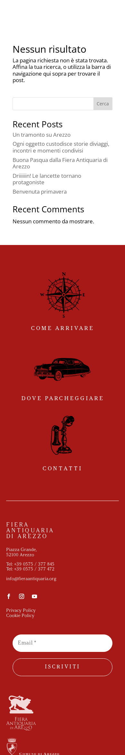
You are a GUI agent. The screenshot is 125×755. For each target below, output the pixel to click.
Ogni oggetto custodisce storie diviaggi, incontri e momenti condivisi (61, 147)
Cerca (103, 104)
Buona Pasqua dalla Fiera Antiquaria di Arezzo (60, 163)
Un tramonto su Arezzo (42, 134)
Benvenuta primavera (40, 191)
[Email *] (62, 643)
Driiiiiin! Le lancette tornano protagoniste (47, 179)
